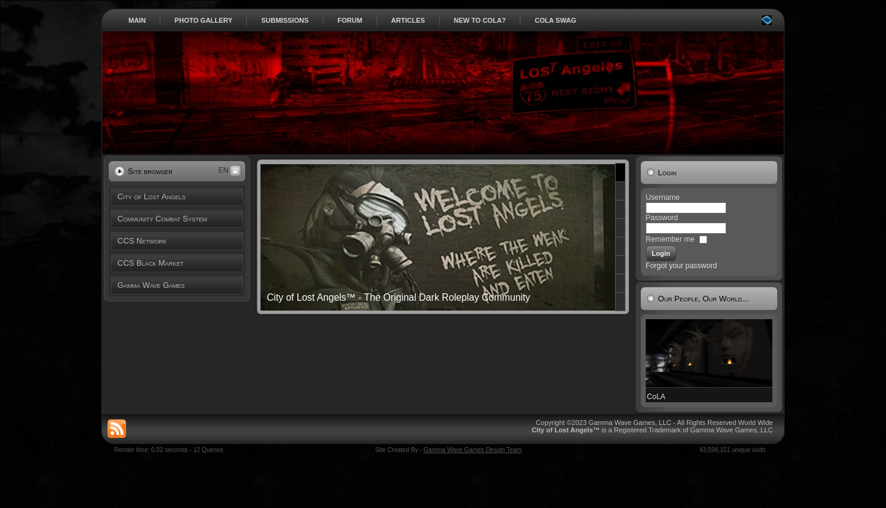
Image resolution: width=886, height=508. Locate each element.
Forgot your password (681, 265)
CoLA (656, 396)
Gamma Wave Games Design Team (472, 449)
